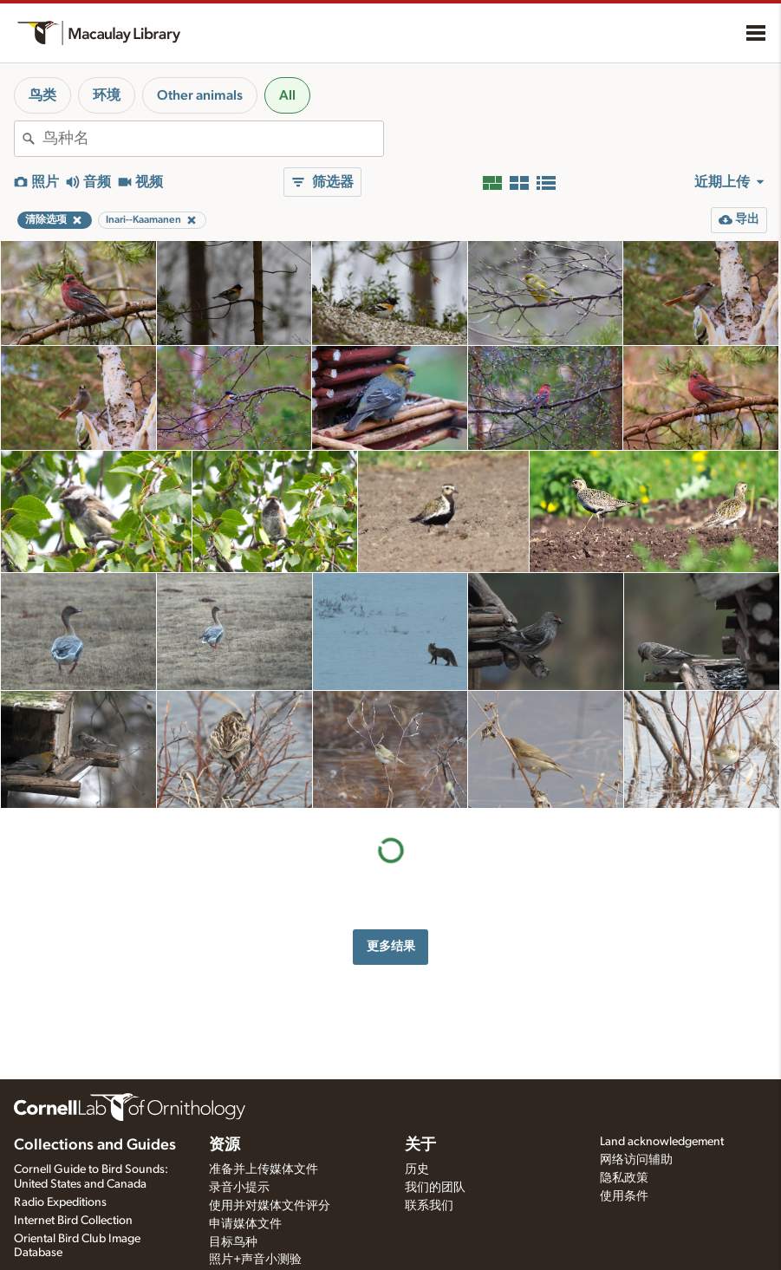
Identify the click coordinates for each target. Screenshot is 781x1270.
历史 (417, 1169)
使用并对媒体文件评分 (269, 1206)
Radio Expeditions (60, 1202)
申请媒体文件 (245, 1224)
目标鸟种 (233, 1242)
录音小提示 (239, 1188)
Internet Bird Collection (73, 1221)
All (287, 95)
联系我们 (429, 1206)
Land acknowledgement (662, 1142)
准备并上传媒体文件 (263, 1169)
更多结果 (391, 946)
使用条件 (624, 1196)
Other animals (200, 95)
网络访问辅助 (636, 1160)
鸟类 (42, 95)
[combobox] (212, 138)
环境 (106, 95)
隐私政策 (624, 1178)
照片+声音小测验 (255, 1260)
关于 (420, 1145)
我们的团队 (435, 1188)
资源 (224, 1145)
